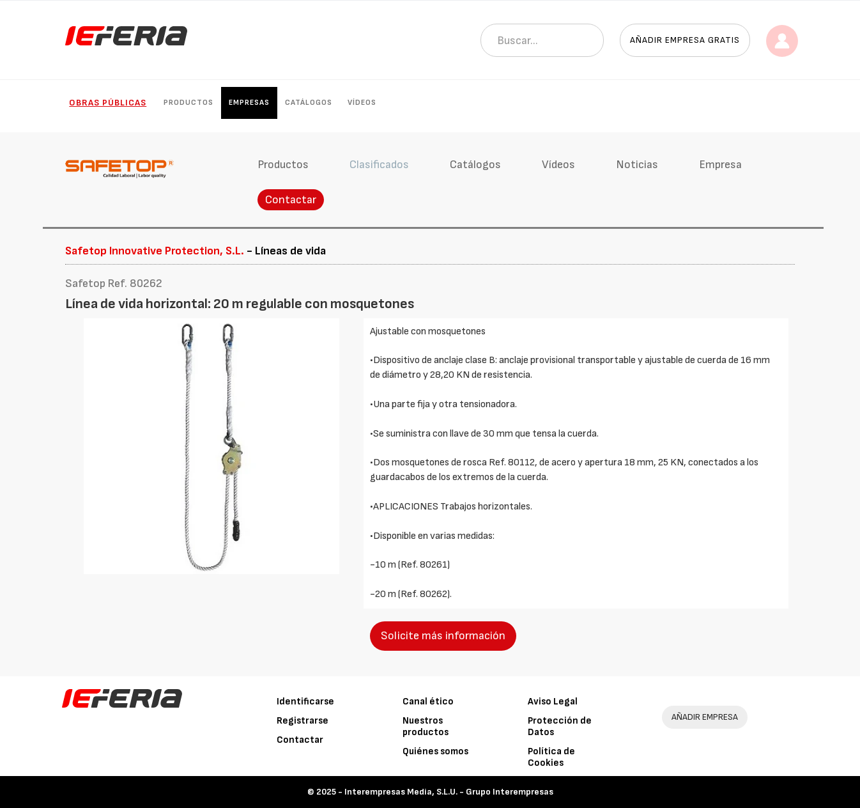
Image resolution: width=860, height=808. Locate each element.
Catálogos (308, 102)
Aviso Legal (553, 701)
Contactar (290, 199)
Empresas (249, 102)
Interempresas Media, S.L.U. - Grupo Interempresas (448, 791)
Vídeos (362, 102)
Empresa (720, 164)
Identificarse (305, 701)
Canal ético (428, 701)
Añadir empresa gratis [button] (685, 40)
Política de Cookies (551, 757)
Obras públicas (107, 102)
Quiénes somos (435, 751)
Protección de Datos (560, 726)
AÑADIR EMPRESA (705, 716)
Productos (188, 102)
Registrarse (302, 721)
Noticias (637, 164)
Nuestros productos (426, 726)
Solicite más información (443, 635)
